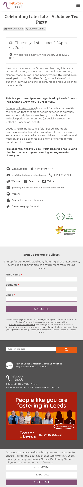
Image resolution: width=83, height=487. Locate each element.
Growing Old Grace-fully (21, 108)
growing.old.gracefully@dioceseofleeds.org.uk (35, 188)
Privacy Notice (40, 459)
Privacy (34, 384)
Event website (17, 169)
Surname (11, 285)
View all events (37, 29)
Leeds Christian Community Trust (43, 364)
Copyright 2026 (15, 384)
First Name (13, 275)
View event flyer (41, 169)
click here (58, 327)
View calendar (15, 29)
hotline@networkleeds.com (22, 325)
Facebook (31, 181)
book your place (46, 149)
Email (9, 295)
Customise (41, 467)
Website (13, 181)
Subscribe (41, 309)
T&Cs (26, 384)
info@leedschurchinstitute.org (26, 175)
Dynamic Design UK (50, 388)
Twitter (48, 181)
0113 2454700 (60, 175)
